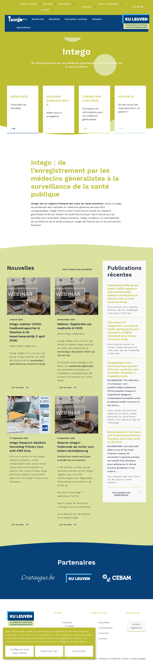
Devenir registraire (108, 4)
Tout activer (79, 651)
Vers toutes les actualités (77, 269)
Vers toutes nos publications (121, 493)
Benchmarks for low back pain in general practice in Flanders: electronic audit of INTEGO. (123, 437)
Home (60, 613)
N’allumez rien (49, 651)
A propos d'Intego (69, 624)
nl (142, 7)
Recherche (38, 19)
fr (138, 7)
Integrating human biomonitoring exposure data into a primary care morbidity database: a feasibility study (122, 369)
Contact (45, 10)
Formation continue (76, 19)
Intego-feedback (28, 4)
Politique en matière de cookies (113, 659)
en (134, 7)
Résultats (54, 19)
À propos (22, 19)
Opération (100, 613)
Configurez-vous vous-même (19, 651)
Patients (97, 19)
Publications (64, 4)
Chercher (87, 7)
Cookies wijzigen (138, 659)
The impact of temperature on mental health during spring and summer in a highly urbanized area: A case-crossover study (123, 331)
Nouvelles (48, 4)
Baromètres (23, 27)
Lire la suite (19, 387)
